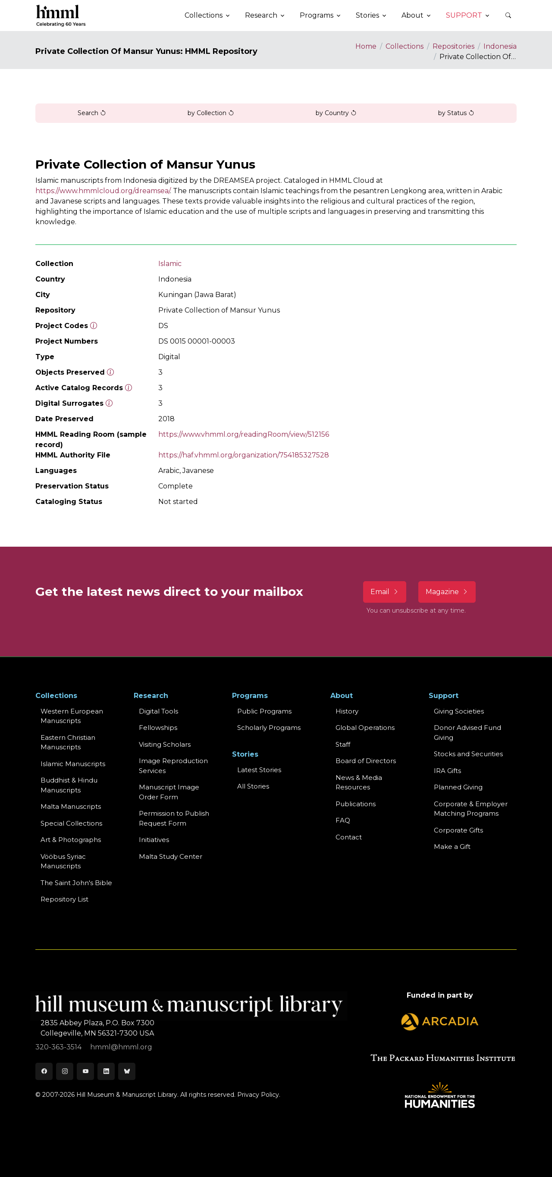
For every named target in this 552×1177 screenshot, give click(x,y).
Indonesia (500, 46)
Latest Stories (259, 770)
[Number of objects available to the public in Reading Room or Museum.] (128, 388)
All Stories (253, 786)
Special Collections (71, 823)
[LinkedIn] (106, 1071)
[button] (508, 15)
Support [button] (464, 15)
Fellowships (158, 727)
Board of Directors (366, 761)
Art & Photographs (71, 840)
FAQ (343, 820)
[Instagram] (64, 1071)
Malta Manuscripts (71, 806)
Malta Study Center (170, 856)
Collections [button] (204, 15)
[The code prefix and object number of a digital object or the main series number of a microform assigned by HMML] (93, 326)
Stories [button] (367, 15)
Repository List (64, 899)
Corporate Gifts (458, 830)
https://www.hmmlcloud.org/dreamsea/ (102, 191)
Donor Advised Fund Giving (467, 732)
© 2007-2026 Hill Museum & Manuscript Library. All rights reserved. (135, 1095)
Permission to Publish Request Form (174, 818)
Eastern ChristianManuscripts (68, 742)
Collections (404, 46)
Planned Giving (458, 787)
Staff (343, 744)
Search (92, 113)
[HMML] (61, 15)
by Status (456, 113)
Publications (356, 804)
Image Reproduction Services (173, 766)
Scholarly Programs (269, 727)
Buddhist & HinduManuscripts (69, 785)
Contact (349, 837)
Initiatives (154, 840)
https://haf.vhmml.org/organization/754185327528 (243, 455)
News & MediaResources (359, 782)
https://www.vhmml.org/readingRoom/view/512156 (243, 434)
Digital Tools (158, 711)
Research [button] (261, 15)
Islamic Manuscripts (73, 764)
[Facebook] (44, 1071)
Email (384, 592)
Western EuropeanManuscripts (72, 716)
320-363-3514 (59, 1047)
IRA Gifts (447, 771)
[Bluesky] (126, 1071)
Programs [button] (316, 15)
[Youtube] (85, 1071)
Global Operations (365, 727)
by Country (336, 113)
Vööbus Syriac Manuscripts (63, 861)
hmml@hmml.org (121, 1047)
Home (365, 46)
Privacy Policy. (258, 1095)
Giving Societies (459, 711)
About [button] (412, 15)
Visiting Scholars (165, 744)
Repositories (453, 46)
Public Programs (264, 711)
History (347, 711)
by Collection (211, 113)
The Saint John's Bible (76, 883)
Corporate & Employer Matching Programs (471, 809)
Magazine (447, 592)
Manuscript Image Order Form (169, 792)
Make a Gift (452, 846)
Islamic (170, 264)
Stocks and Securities (468, 754)
